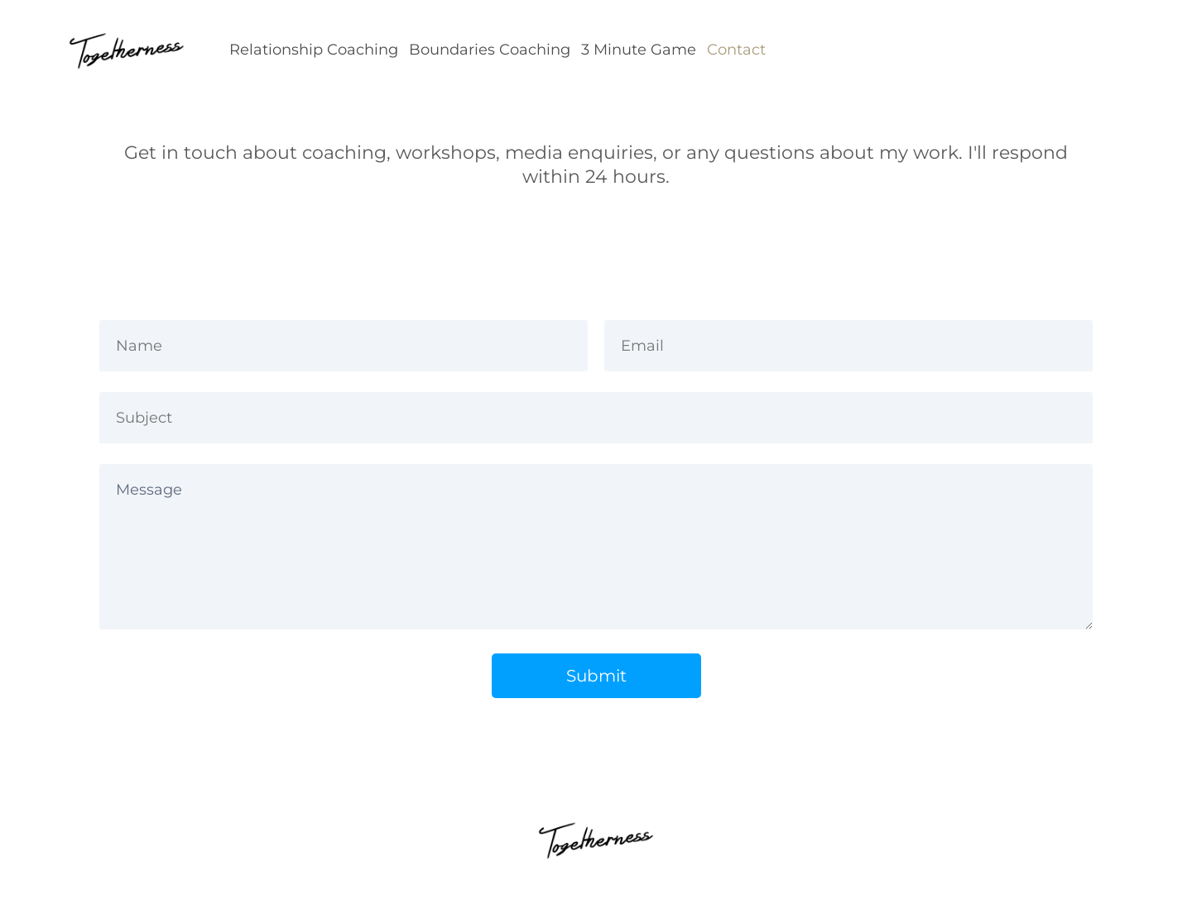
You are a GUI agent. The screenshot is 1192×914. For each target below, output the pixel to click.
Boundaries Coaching (489, 50)
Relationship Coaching (313, 50)
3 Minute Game (638, 50)
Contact (736, 50)
